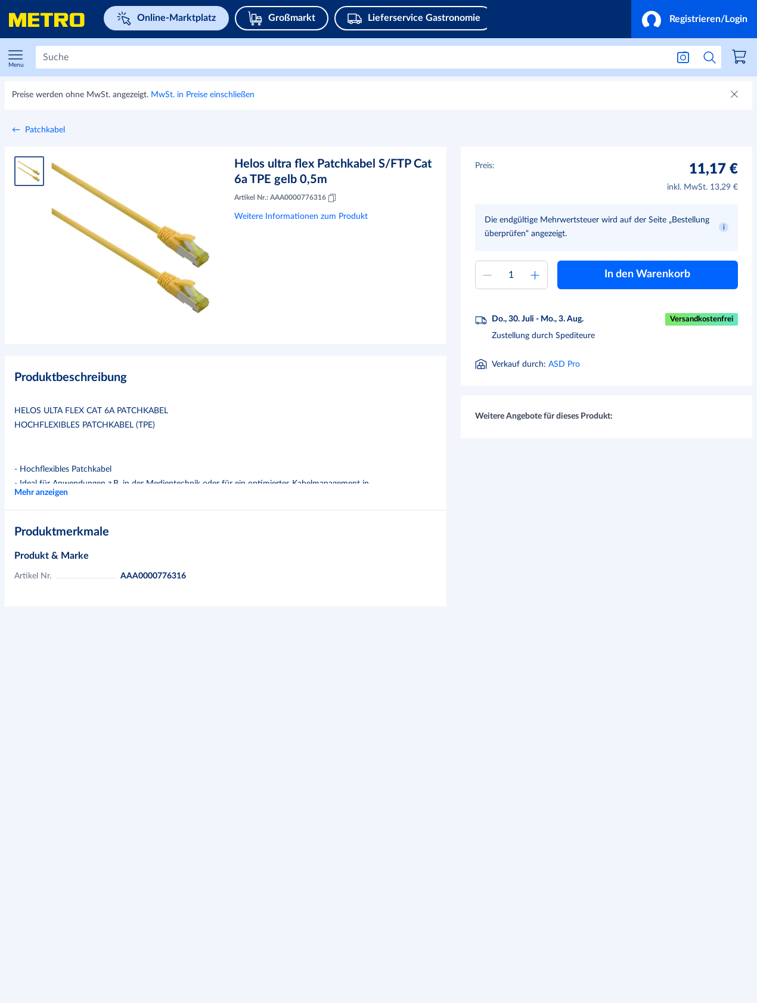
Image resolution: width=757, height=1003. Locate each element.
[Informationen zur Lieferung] (602, 365)
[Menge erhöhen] (535, 275)
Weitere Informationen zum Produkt (301, 216)
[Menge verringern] (488, 275)
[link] (741, 58)
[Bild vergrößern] (133, 238)
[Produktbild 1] (29, 171)
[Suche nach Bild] (683, 57)
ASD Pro (564, 395)
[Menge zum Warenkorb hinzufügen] (511, 275)
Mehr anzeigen (41, 492)
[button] (694, 19)
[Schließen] (735, 95)
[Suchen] (352, 57)
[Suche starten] (710, 57)
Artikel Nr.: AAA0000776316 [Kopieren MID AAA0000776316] (286, 198)
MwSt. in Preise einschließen (203, 95)
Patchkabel (45, 130)
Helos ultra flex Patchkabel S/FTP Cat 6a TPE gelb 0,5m (333, 171)
